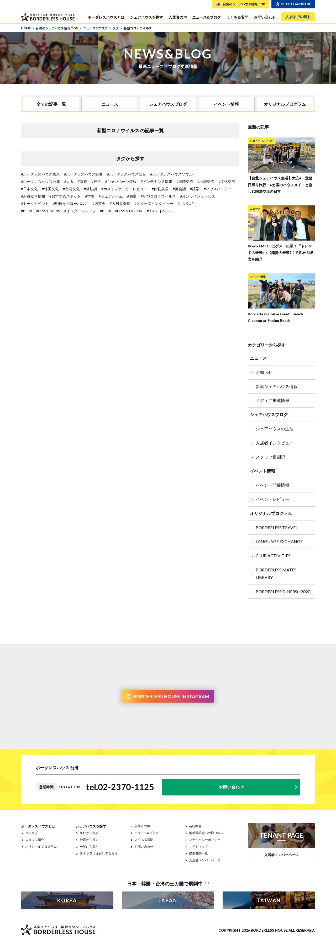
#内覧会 (99, 203)
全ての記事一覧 (51, 104)
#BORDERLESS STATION (121, 211)
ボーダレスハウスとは (106, 17)
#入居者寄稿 (120, 203)
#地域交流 (205, 181)
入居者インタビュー (274, 442)
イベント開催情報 (272, 484)
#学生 (89, 196)
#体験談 (90, 189)
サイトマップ (198, 846)
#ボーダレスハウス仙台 (126, 174)
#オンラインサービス (197, 196)
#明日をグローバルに (70, 203)
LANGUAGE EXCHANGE (279, 541)
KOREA (67, 900)
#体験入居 (160, 189)
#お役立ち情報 (33, 196)
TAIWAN (269, 900)
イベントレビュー (272, 499)
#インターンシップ (80, 211)
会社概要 (195, 826)
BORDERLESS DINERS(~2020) (284, 591)
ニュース (109, 104)
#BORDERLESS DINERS (40, 211)
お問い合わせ (265, 17)
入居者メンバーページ (204, 860)
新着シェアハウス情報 (277, 386)
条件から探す (89, 833)
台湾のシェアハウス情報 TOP (58, 28)
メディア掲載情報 (272, 400)
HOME (27, 28)
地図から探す (89, 840)
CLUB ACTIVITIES (273, 555)
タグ (117, 28)
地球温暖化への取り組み (206, 833)
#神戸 (96, 181)
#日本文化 (29, 189)
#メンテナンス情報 (156, 181)
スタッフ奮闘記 (270, 456)
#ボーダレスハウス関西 (83, 174)
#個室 (131, 196)
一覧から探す (89, 846)
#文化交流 (226, 181)
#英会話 (179, 189)
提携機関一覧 (198, 853)
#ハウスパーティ (218, 189)
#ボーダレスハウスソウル (171, 174)
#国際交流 (184, 181)
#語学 (195, 189)
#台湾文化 (71, 189)
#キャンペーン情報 (120, 181)
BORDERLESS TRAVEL (277, 527)
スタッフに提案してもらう (99, 853)
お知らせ (264, 372)
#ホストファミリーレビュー (124, 189)
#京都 (82, 181)
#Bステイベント (160, 211)
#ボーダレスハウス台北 (40, 181)
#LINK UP (185, 203)
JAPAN (168, 900)
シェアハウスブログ (168, 104)
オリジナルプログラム (285, 104)
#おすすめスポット (65, 196)
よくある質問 (237, 17)
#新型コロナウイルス (158, 196)
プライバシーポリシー (204, 840)
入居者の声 (178, 17)
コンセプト (33, 833)
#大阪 (69, 181)
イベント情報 (226, 104)
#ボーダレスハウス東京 (40, 174)
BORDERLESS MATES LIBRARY (276, 573)
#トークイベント (35, 203)
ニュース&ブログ (206, 17)
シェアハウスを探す (146, 17)
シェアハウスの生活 (274, 428)
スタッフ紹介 (34, 840)
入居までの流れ (298, 16)
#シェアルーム (111, 196)
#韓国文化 (50, 189)
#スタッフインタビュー (153, 203)
